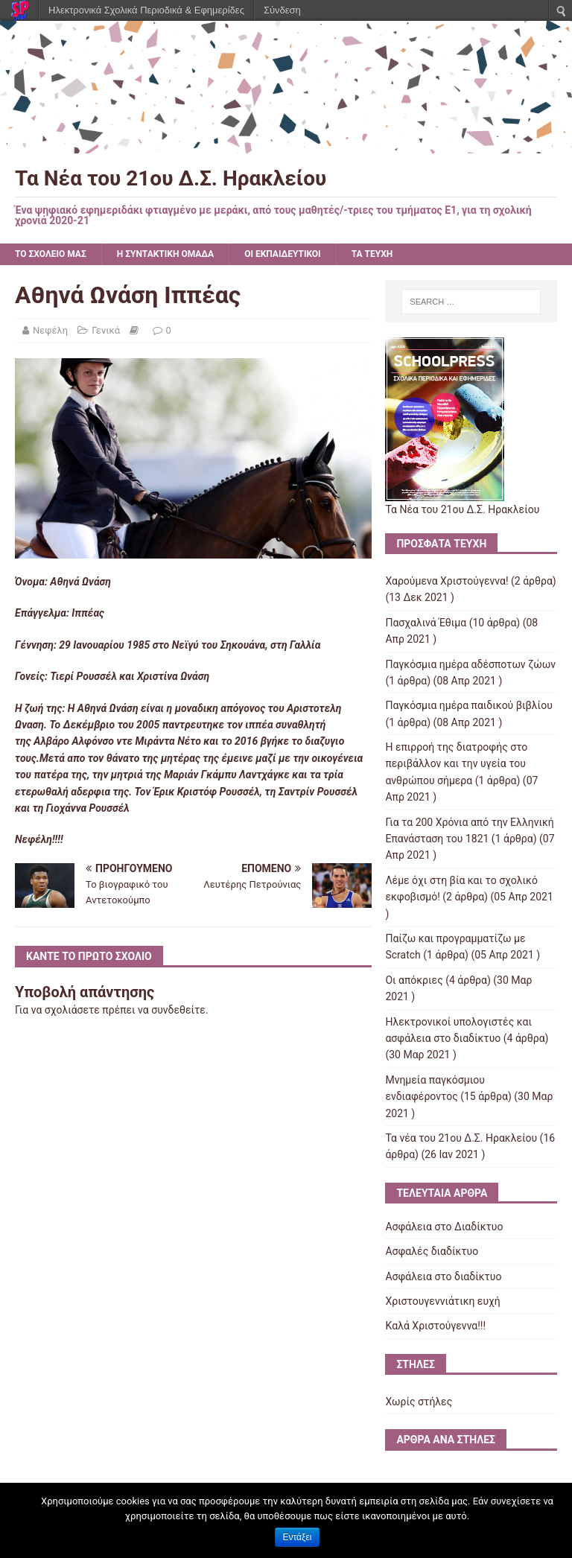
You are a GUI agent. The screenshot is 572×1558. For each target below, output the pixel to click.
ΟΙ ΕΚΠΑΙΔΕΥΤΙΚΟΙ (282, 254)
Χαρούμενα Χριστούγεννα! (446, 581)
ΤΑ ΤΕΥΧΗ (372, 254)
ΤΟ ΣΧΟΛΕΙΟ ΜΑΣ (50, 254)
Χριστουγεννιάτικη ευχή (442, 1301)
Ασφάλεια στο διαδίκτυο (443, 1276)
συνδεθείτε (178, 1010)
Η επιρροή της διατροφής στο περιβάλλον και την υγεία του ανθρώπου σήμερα (456, 763)
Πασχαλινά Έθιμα (425, 623)
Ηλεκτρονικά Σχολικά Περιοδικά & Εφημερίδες (146, 10)
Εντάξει (297, 1537)
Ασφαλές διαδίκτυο (431, 1251)
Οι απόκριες (413, 980)
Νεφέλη (50, 330)
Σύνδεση (282, 10)
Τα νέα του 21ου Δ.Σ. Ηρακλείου (461, 1138)
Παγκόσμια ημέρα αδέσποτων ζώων (470, 664)
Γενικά (106, 330)
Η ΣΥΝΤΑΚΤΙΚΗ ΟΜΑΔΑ (165, 254)
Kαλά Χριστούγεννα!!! (435, 1326)
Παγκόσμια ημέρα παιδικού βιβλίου (468, 705)
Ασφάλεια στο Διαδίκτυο (444, 1227)
